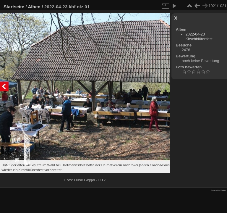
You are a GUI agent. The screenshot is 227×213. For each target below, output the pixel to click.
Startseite (14, 6)
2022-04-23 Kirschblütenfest (199, 36)
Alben (34, 6)
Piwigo (223, 190)
